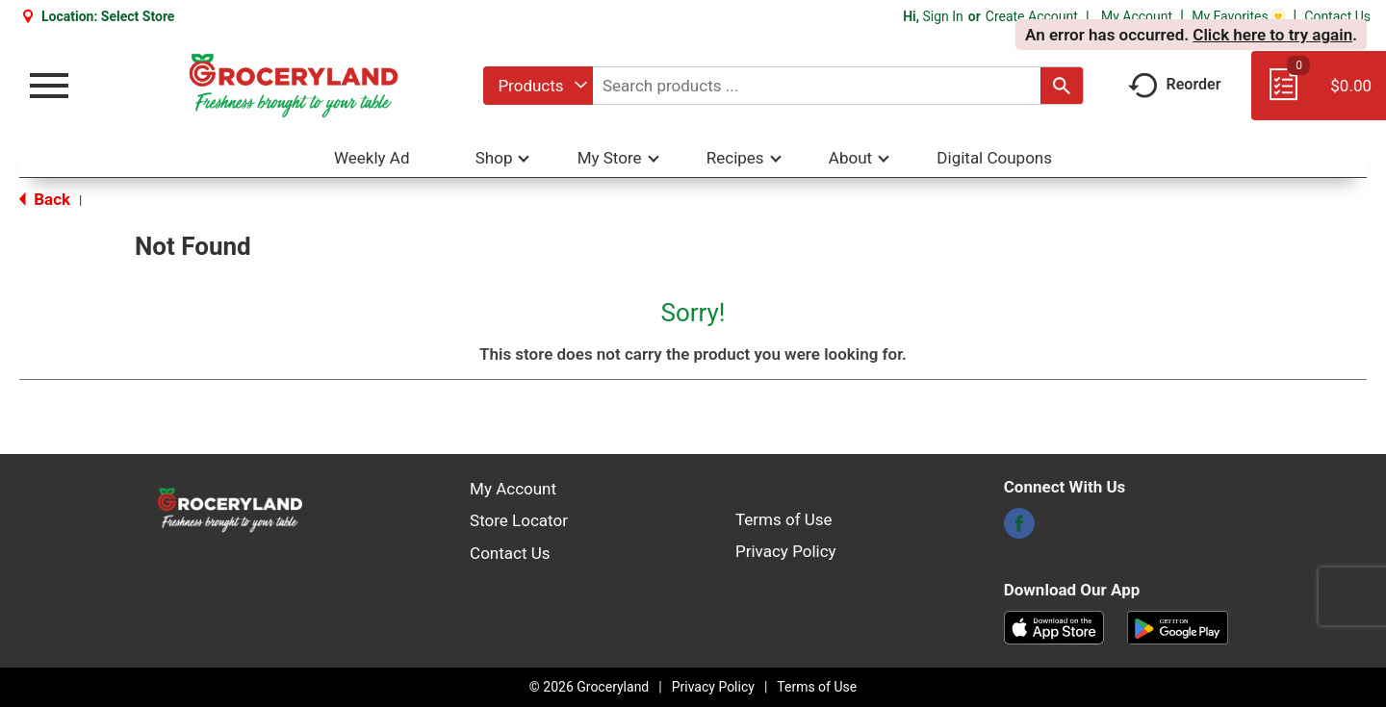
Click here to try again (1272, 34)
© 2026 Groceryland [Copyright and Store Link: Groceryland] (589, 686)
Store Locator (519, 520)
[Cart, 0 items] (1319, 94)
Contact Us (1337, 16)
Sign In (942, 16)
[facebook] (1019, 529)
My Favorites (1238, 16)
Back (44, 199)
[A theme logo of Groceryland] (293, 86)
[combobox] (537, 85)
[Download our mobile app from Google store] (1177, 626)
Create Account (1032, 16)
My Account (1136, 16)
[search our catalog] (1061, 85)
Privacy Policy (785, 551)
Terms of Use (784, 519)
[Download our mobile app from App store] (1054, 626)
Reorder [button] (1174, 84)
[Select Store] (139, 16)
